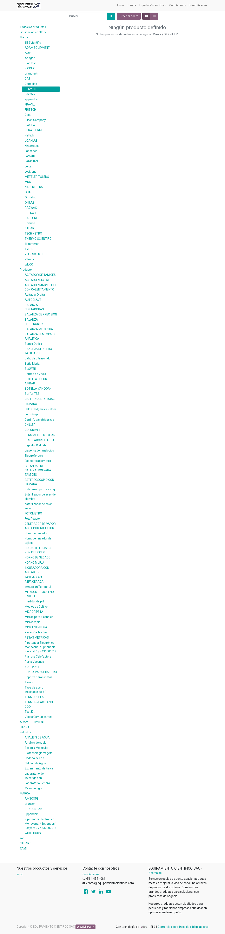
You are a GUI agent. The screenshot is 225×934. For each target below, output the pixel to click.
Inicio (20, 874)
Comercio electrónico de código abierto (183, 926)
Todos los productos (33, 27)
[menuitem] (120, 5)
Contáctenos (90, 874)
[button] (129, 16)
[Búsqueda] (111, 16)
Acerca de (155, 873)
